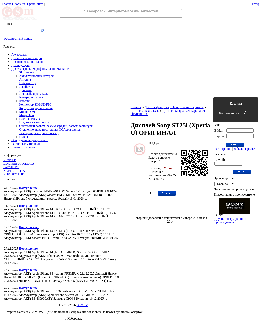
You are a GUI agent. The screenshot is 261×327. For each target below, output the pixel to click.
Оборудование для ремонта (29, 140)
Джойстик (26, 86)
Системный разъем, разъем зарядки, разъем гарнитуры (56, 126)
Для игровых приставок (27, 61)
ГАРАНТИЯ (11, 167)
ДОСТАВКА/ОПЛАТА (18, 163)
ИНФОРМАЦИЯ (14, 174)
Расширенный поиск (18, 38)
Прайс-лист (35, 4)
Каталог (136, 107)
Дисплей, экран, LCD (33, 93)
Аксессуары (19, 54)
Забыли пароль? (244, 148)
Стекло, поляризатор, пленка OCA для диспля (50, 129)
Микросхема (27, 111)
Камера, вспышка (31, 97)
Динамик (25, 90)
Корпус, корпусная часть (36, 108)
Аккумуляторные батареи (36, 76)
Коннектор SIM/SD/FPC (35, 104)
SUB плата (26, 72)
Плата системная (30, 118)
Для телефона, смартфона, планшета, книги (40, 68)
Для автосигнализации (26, 58)
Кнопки (24, 101)
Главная (7, 4)
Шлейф (24, 136)
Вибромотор (27, 83)
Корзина (20, 4)
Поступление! (29, 187)
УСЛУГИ (9, 160)
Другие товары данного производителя (230, 220)
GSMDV (82, 305)
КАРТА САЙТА (14, 170)
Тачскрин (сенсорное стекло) (38, 133)
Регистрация (222, 148)
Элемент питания (23, 147)
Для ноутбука (20, 65)
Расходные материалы (26, 143)
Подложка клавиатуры (34, 122)
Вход (255, 4)
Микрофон (26, 115)
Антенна (25, 79)
